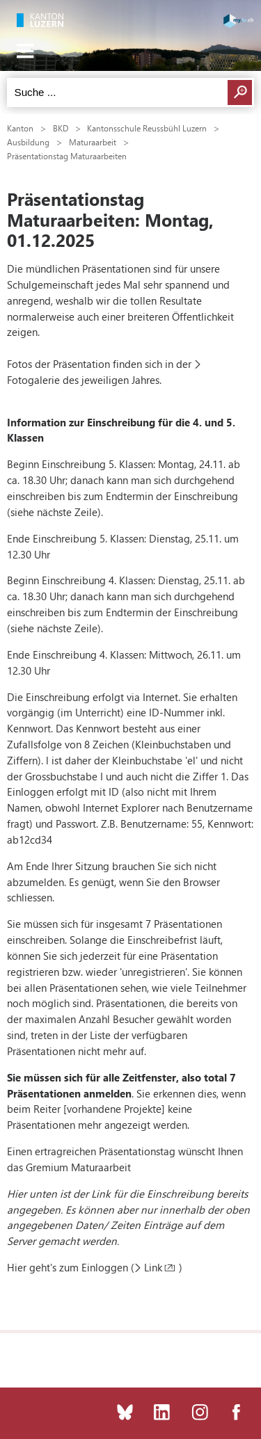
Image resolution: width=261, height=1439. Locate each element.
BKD (60, 128)
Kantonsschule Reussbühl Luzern (147, 128)
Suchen (239, 92)
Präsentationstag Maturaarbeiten (67, 155)
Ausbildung (28, 141)
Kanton (20, 128)
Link (153, 1267)
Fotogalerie (33, 380)
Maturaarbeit (92, 141)
